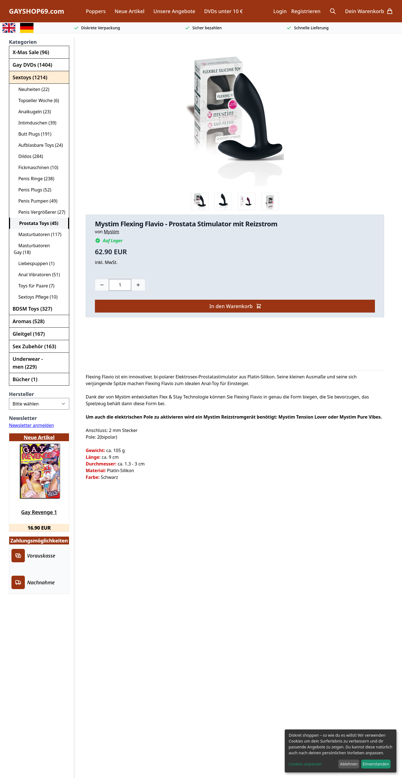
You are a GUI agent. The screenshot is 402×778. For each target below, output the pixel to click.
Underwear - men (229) (28, 363)
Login (280, 11)
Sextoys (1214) (30, 77)
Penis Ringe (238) (34, 179)
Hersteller (21, 394)
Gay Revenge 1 (39, 512)
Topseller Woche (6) (36, 100)
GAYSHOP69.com (36, 11)
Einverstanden (376, 764)
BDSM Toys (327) (32, 308)
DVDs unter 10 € (223, 11)
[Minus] (102, 285)
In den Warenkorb (235, 306)
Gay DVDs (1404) (32, 64)
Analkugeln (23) (32, 112)
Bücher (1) (25, 379)
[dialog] (340, 750)
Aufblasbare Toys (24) (38, 145)
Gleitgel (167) (29, 333)
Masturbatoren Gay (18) (32, 248)
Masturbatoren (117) (37, 234)
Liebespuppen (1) (34, 263)
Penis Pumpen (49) (36, 201)
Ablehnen (349, 764)
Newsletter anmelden (31, 425)
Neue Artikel (129, 11)
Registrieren (305, 11)
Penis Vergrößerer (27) (39, 212)
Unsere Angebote (174, 11)
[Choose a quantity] (120, 285)
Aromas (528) (29, 321)
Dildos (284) (28, 156)
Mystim (111, 232)
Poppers (96, 11)
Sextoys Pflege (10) (36, 297)
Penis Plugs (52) (32, 190)
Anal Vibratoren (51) (37, 275)
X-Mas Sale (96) (31, 52)
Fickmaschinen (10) (36, 167)
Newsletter (23, 418)
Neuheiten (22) (31, 89)
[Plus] (138, 285)
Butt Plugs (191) (32, 134)
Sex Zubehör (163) (34, 346)
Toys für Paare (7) (34, 286)
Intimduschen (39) (35, 123)
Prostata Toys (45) (36, 223)
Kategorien (23, 42)
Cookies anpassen (305, 764)
